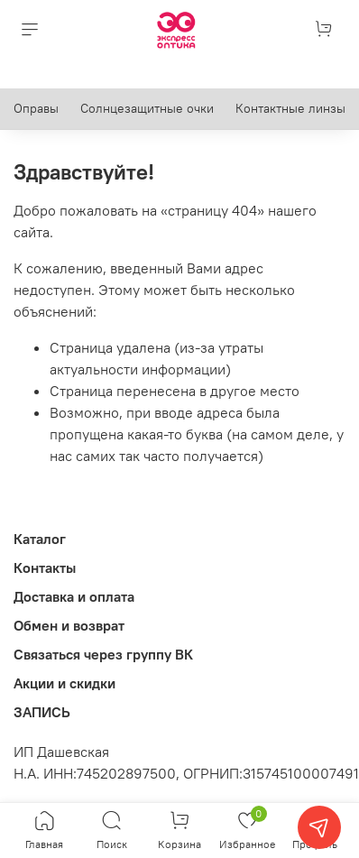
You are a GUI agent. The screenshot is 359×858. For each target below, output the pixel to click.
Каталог (40, 539)
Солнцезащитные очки (147, 108)
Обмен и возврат (69, 625)
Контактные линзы (290, 108)
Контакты (45, 567)
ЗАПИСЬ (42, 712)
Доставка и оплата (74, 596)
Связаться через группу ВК (103, 654)
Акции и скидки (64, 683)
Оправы (36, 108)
